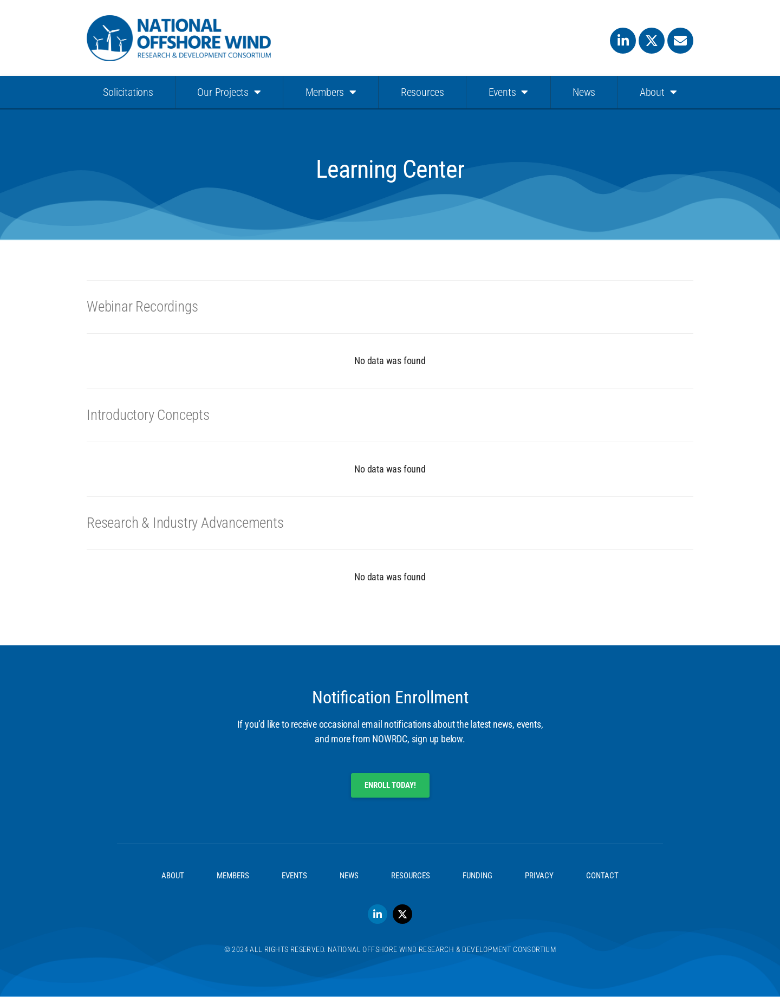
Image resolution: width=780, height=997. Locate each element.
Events (509, 92)
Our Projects (229, 92)
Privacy (539, 876)
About (658, 92)
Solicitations (128, 92)
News (584, 92)
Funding (477, 876)
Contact (602, 876)
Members (331, 92)
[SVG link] (179, 38)
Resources (422, 92)
